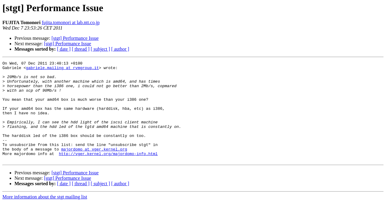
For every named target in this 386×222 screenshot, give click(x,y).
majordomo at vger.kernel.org (94, 167)
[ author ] (120, 49)
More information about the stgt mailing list (44, 216)
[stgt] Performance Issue (75, 38)
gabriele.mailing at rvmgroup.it (62, 69)
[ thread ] (81, 49)
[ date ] (64, 49)
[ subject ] (100, 49)
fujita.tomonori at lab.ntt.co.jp (71, 22)
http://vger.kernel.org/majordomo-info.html (108, 172)
